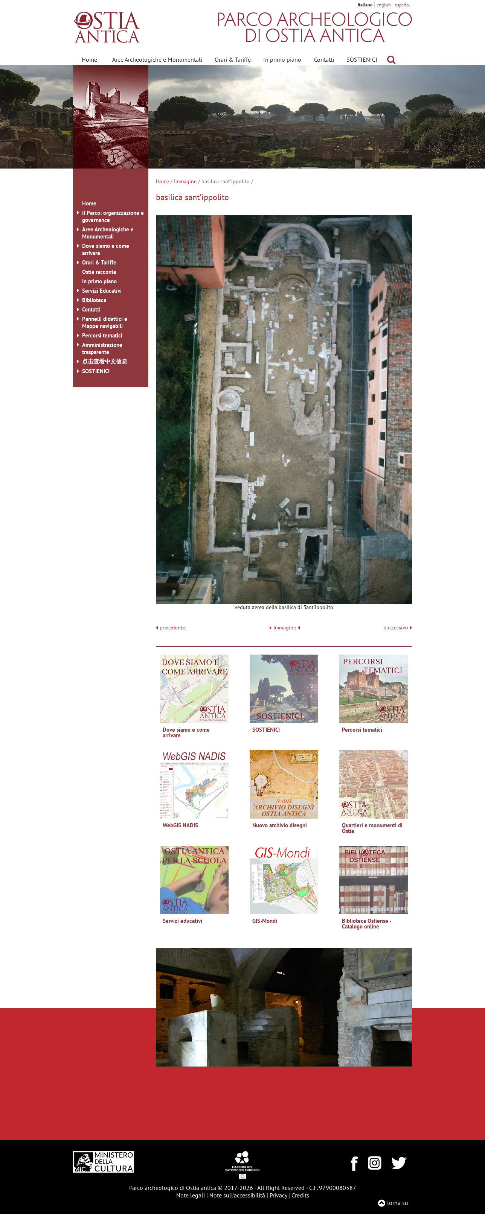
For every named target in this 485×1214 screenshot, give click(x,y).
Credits (300, 1195)
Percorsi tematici (102, 335)
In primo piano (282, 59)
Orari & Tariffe (233, 59)
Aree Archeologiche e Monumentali (157, 59)
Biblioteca (94, 300)
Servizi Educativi (102, 290)
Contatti (324, 59)
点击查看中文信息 (104, 361)
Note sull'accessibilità (237, 1195)
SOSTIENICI (361, 59)
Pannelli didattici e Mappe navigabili (104, 322)
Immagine (185, 181)
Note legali (190, 1195)
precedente (172, 627)
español (402, 5)
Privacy (278, 1195)
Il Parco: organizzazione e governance (113, 216)
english (384, 5)
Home (89, 59)
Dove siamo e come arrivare (105, 249)
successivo (398, 627)
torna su (397, 1202)
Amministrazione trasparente (102, 348)
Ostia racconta (99, 271)
